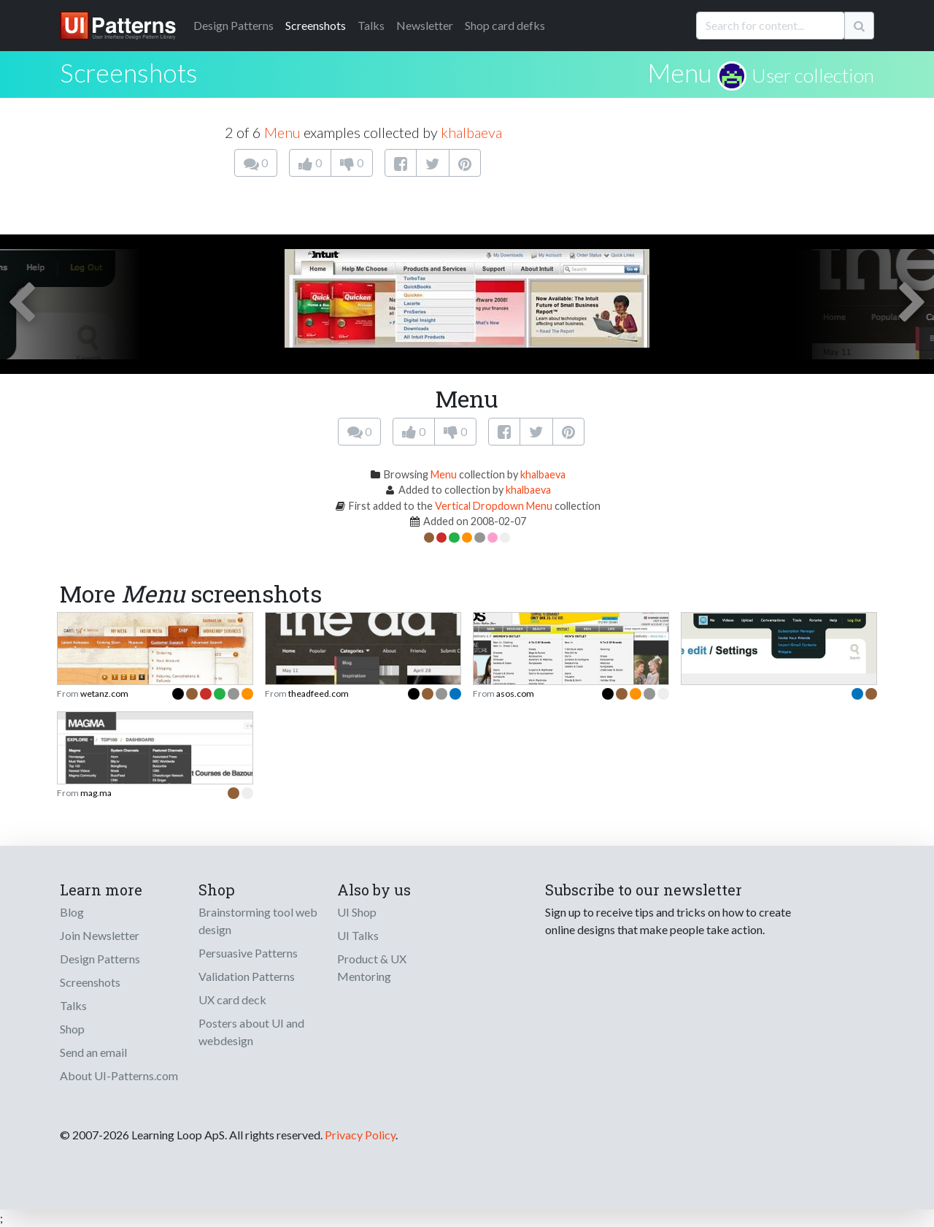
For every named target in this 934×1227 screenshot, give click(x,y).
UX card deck (232, 999)
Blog (72, 912)
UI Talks (358, 935)
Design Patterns (100, 959)
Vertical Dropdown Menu (493, 506)
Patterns (233, 25)
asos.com (515, 693)
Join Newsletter (99, 935)
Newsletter (424, 25)
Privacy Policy (360, 1135)
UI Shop (357, 912)
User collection (813, 75)
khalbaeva (471, 132)
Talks (371, 25)
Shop (72, 1029)
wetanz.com (104, 693)
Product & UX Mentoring (371, 967)
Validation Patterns (246, 976)
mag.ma (96, 792)
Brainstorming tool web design (257, 920)
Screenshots (315, 25)
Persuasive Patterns (248, 953)
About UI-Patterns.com (119, 1075)
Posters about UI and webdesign (251, 1031)
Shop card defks (505, 25)
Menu (679, 72)
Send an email (93, 1052)
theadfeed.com (318, 693)
